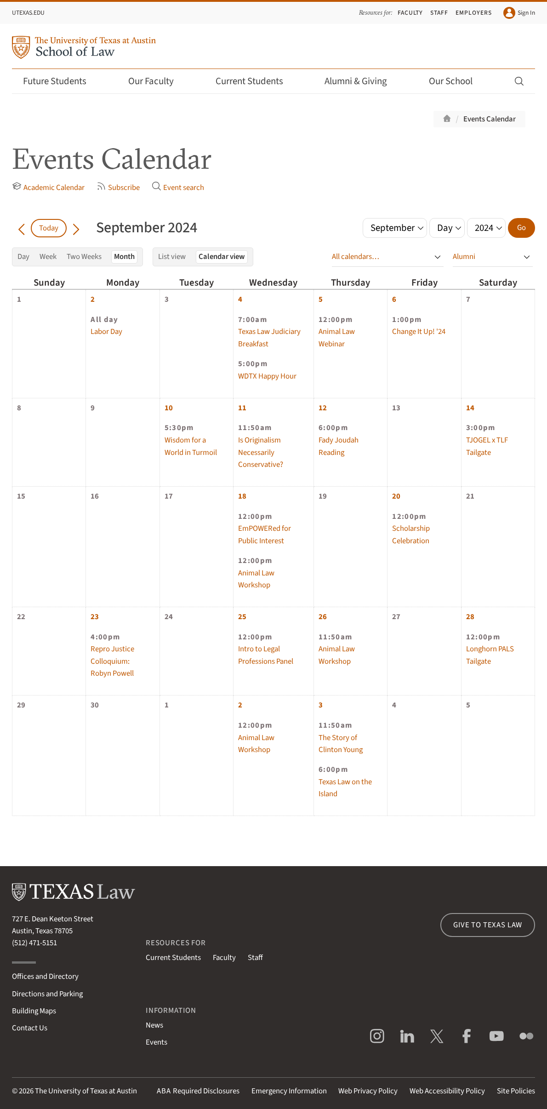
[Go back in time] (21, 228)
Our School (457, 81)
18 (242, 496)
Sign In (519, 13)
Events (156, 1042)
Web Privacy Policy (368, 1091)
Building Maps (34, 1011)
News (154, 1025)
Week (48, 256)
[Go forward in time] (76, 228)
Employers (474, 12)
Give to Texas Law (487, 925)
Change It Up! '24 (418, 331)
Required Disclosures (198, 1091)
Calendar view (222, 256)
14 (470, 408)
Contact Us (29, 1028)
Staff (439, 12)
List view (172, 256)
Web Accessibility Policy (447, 1091)
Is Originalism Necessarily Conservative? (260, 452)
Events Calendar (489, 119)
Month (124, 256)
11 (242, 408)
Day (23, 256)
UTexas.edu (28, 12)
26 (323, 616)
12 (323, 408)
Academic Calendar (48, 187)
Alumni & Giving (362, 81)
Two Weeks (84, 256)
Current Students (256, 81)
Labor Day (106, 331)
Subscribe (118, 187)
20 (396, 496)
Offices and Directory (45, 976)
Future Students (61, 81)
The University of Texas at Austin (86, 1091)
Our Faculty (157, 81)
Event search (178, 187)
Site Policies (516, 1091)
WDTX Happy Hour (267, 376)
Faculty (410, 12)
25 (242, 616)
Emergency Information (289, 1091)
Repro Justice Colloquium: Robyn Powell (112, 661)
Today (48, 228)
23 (95, 616)
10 (169, 408)
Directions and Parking (47, 994)
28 (470, 616)
